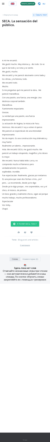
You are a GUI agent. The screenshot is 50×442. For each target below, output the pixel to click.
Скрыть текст (40, 15)
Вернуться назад (10, 15)
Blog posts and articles (28, 239)
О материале (25, 245)
